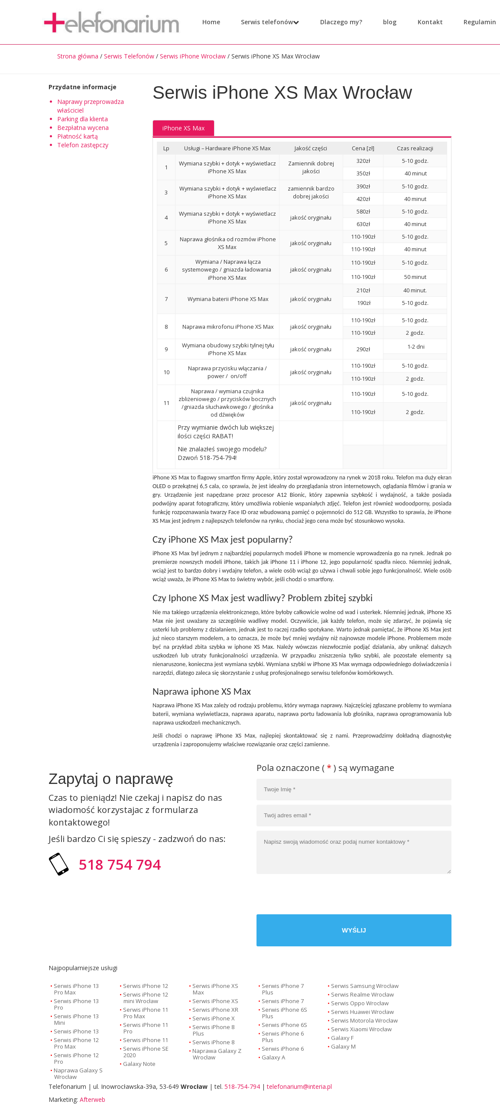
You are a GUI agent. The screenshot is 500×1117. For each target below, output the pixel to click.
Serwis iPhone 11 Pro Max (145, 1013)
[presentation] (385, 895)
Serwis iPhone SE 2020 (146, 1052)
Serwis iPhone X (213, 1018)
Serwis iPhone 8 (213, 1042)
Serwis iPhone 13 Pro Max (76, 989)
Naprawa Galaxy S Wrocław (78, 1073)
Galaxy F (342, 1038)
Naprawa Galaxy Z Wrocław (216, 1054)
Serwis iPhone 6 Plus (283, 1037)
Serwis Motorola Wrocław (364, 1020)
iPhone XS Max (183, 128)
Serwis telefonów (267, 22)
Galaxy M (343, 1046)
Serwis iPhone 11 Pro (145, 1028)
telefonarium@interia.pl (299, 1086)
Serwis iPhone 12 (145, 986)
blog (383, 22)
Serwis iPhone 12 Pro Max (76, 1043)
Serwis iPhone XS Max (215, 989)
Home (211, 22)
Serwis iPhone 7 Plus (283, 989)
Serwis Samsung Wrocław (365, 986)
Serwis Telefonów (129, 56)
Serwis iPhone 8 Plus (213, 1030)
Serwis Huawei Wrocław (362, 1012)
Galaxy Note (139, 1064)
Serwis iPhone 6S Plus (284, 1013)
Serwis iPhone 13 (76, 1031)
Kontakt (424, 22)
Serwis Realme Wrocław (362, 994)
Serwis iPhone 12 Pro (76, 1058)
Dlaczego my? (335, 22)
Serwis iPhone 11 (145, 1040)
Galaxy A (273, 1057)
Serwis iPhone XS (215, 1001)
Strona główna (77, 56)
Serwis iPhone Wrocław (193, 56)
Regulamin (474, 22)
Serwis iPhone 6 (283, 1048)
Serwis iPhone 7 (283, 1001)
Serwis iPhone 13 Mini (76, 1019)
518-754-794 (242, 1086)
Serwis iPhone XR (215, 1009)
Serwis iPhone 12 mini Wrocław (145, 998)
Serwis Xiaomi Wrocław (361, 1029)
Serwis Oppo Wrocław (360, 1003)
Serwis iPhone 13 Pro (76, 1004)
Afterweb (92, 1099)
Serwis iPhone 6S (284, 1025)
